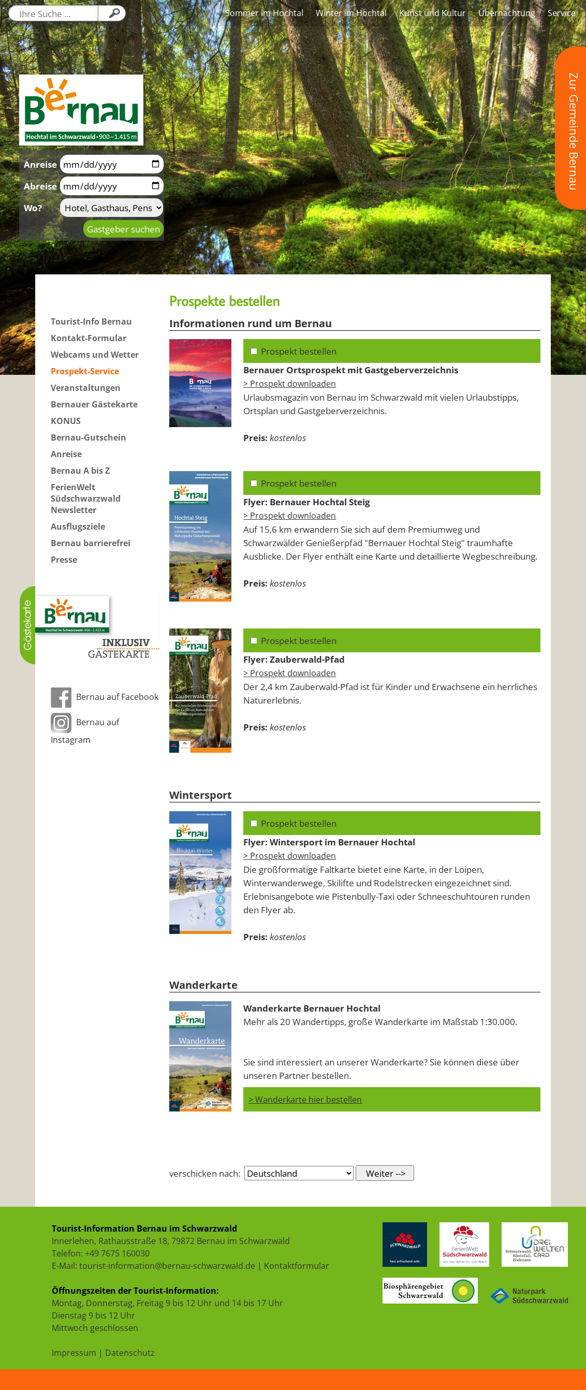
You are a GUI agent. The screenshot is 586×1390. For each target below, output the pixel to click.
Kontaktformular (296, 1265)
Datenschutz (130, 1352)
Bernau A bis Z (80, 470)
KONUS (66, 421)
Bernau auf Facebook (104, 697)
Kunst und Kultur (432, 13)
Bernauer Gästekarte (94, 404)
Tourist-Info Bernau (91, 321)
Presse (64, 559)
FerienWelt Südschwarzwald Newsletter (86, 498)
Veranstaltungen (86, 387)
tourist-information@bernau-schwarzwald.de (167, 1265)
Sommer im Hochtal (264, 13)
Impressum (74, 1352)
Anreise (66, 454)
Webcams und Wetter (95, 354)
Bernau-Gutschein (88, 437)
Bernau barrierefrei (90, 543)
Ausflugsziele (78, 526)
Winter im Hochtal (351, 13)
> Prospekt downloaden (289, 383)
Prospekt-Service (85, 371)
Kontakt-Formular (88, 338)
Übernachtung (506, 13)
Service (562, 13)
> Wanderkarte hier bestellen (305, 1099)
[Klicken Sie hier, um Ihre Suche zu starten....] (112, 13)
